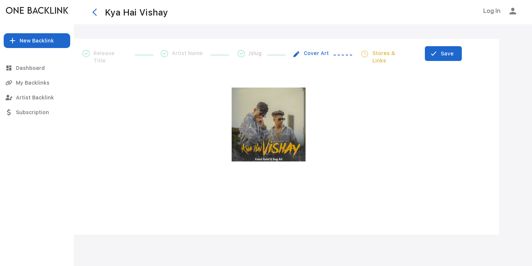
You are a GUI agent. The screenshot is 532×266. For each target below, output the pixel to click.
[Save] (443, 53)
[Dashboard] (37, 68)
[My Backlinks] (37, 82)
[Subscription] (37, 112)
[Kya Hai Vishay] (269, 12)
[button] (37, 40)
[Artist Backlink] (37, 97)
